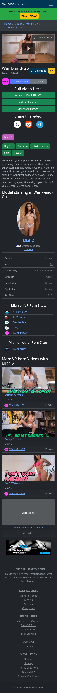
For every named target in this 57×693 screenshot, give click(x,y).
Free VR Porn (28, 633)
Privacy (28, 663)
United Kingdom (43, 270)
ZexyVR (17, 327)
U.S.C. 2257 (28, 672)
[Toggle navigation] (51, 4)
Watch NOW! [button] (29, 16)
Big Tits (8, 146)
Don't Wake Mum (14, 483)
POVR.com (19, 317)
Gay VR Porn (28, 629)
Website (38, 81)
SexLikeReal (19, 322)
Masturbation (40, 146)
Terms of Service (28, 667)
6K (51, 70)
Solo (6, 153)
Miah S (8, 137)
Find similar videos (28, 102)
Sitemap (28, 659)
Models (28, 600)
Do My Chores (12, 439)
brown (49, 283)
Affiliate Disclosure (28, 676)
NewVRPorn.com (14, 4)
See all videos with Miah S (28, 527)
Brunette (22, 146)
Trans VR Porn (28, 625)
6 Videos (28, 249)
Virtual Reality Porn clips (17, 577)
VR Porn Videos (28, 595)
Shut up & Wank (13, 395)
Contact (28, 646)
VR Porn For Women (28, 621)
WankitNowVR (20, 81)
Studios (28, 604)
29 (51, 264)
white (49, 276)
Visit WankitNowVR (28, 109)
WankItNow (19, 349)
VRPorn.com (20, 311)
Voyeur (18, 153)
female (49, 258)
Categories (28, 608)
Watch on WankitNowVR (28, 95)
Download (38, 70)
